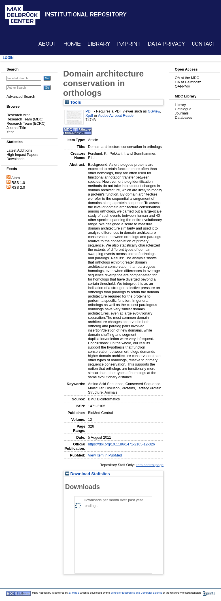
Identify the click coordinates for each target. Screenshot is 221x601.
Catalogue (183, 109)
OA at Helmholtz (188, 82)
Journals (181, 113)
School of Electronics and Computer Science (136, 592)
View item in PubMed (105, 455)
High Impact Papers (22, 154)
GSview (154, 111)
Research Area (19, 115)
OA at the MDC (187, 78)
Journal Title (16, 128)
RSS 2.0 (18, 187)
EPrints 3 (74, 592)
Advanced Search (21, 96)
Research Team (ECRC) (26, 123)
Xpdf (89, 115)
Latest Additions (19, 150)
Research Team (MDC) (25, 119)
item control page (149, 465)
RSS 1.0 (18, 182)
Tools (73, 102)
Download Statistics (87, 474)
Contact (204, 43)
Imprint (129, 43)
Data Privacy (166, 43)
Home (72, 43)
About (47, 43)
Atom (15, 178)
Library (99, 43)
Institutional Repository (85, 14)
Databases (183, 117)
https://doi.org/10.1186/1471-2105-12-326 (121, 444)
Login (8, 58)
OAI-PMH (182, 86)
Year (10, 132)
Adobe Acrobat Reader (116, 115)
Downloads (15, 159)
